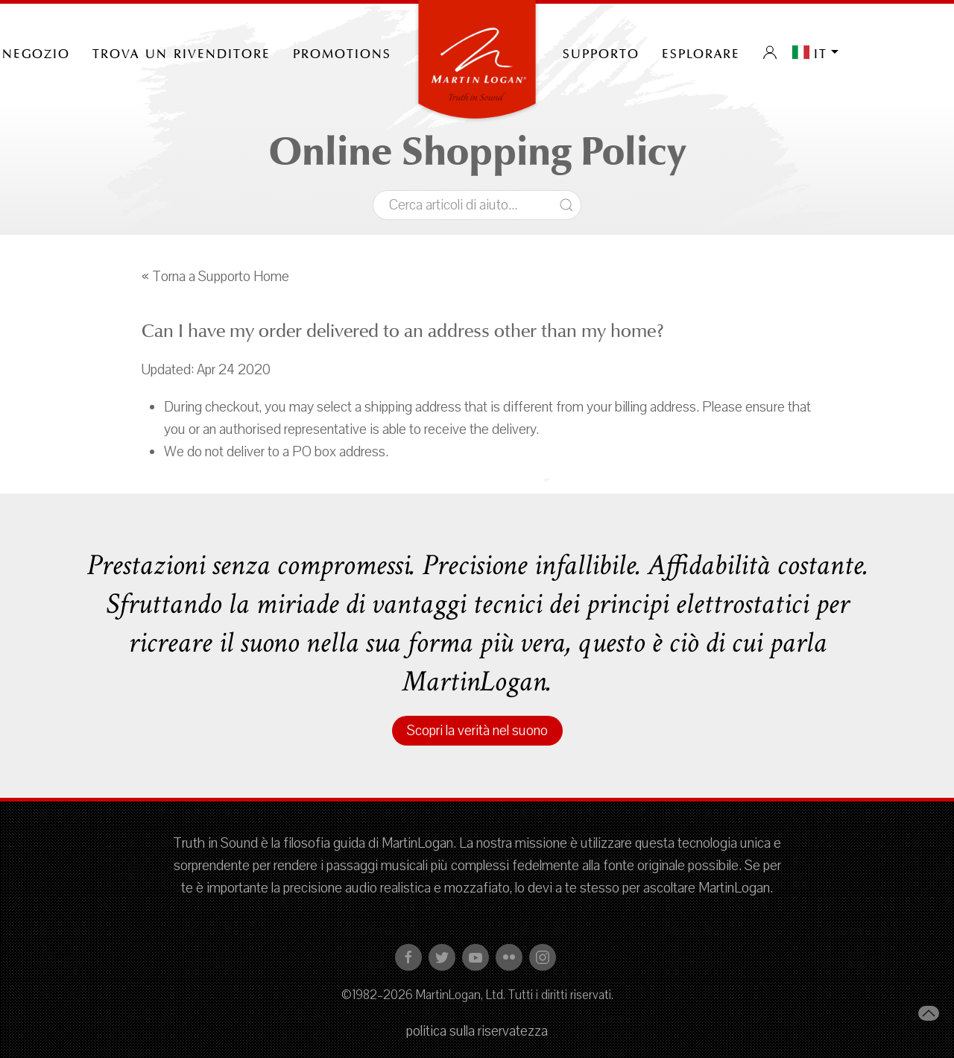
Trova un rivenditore (181, 52)
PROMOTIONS (342, 52)
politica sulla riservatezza (477, 1031)
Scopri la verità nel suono (477, 730)
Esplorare (701, 52)
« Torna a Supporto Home (215, 276)
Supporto (601, 52)
